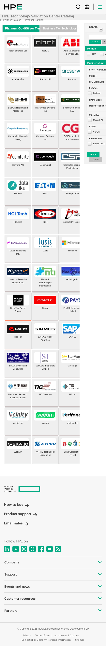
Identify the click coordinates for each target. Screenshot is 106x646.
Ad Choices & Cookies (66, 635)
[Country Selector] (87, 6)
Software (97, 93)
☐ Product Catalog (32, 19)
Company (53, 562)
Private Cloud (99, 144)
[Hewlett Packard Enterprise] (53, 489)
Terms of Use (42, 635)
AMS (94, 54)
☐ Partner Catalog (10, 19)
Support (53, 574)
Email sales (16, 523)
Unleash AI (98, 120)
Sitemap (79, 639)
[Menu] (100, 6)
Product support (20, 514)
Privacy (27, 635)
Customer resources (53, 598)
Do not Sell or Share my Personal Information (46, 639)
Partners (53, 611)
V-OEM (96, 132)
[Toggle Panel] (101, 29)
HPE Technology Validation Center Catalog (38, 16)
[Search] (78, 6)
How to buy (16, 504)
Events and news (53, 586)
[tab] (21, 28)
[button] (94, 28)
